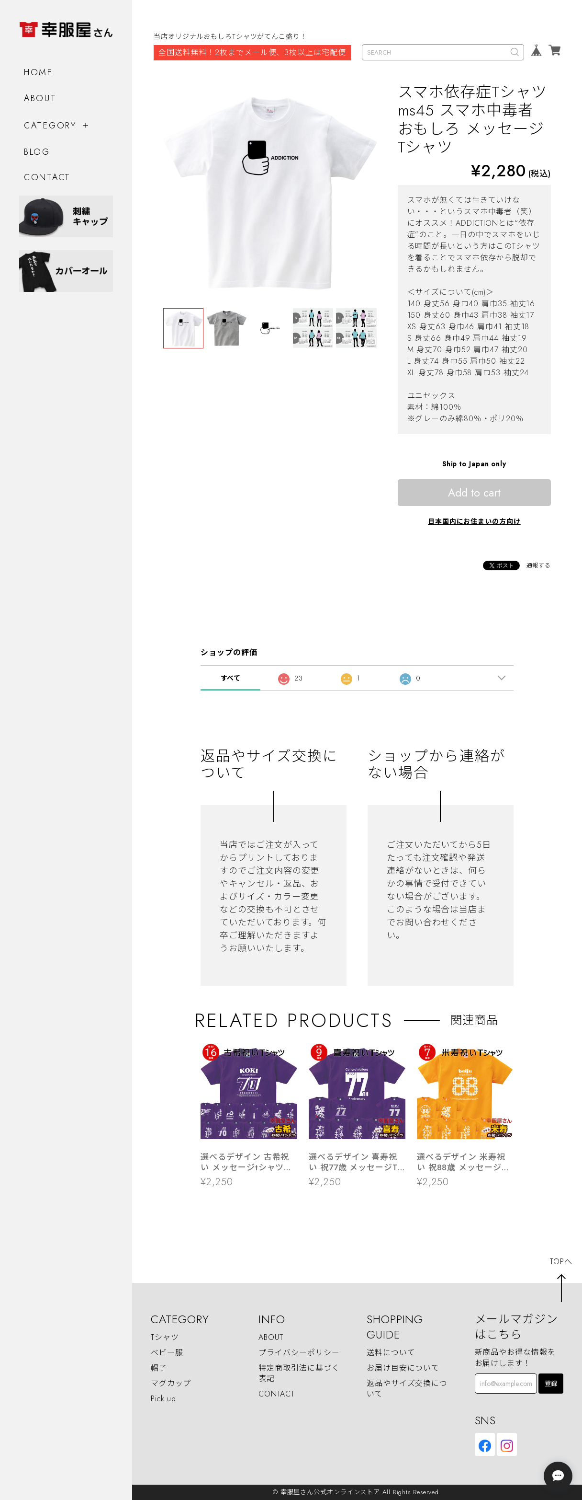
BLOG (37, 152)
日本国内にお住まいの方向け (474, 521)
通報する (538, 565)
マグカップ (171, 1383)
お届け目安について (403, 1367)
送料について (391, 1352)
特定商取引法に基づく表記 (298, 1373)
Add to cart (474, 493)
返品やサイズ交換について (407, 1388)
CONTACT (47, 177)
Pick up (163, 1398)
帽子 (159, 1367)
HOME (38, 72)
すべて (231, 678)
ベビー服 (167, 1352)
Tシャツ (165, 1337)
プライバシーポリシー (298, 1352)
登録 (551, 1383)
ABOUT (40, 98)
